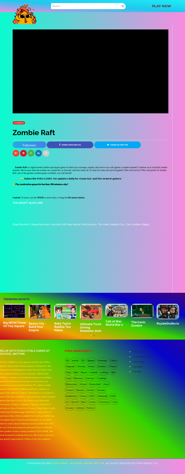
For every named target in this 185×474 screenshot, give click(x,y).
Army (106, 384)
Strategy (102, 360)
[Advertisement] (37, 284)
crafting (104, 372)
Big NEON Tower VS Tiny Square (14, 324)
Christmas (104, 402)
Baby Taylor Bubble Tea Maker (62, 327)
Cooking (101, 378)
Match (84, 372)
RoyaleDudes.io (168, 323)
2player (91, 360)
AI (67, 402)
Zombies (19, 123)
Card (68, 378)
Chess (83, 396)
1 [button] (91, 337)
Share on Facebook (70, 145)
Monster (78, 378)
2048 (112, 396)
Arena (91, 366)
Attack (83, 384)
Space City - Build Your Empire (37, 327)
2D (82, 360)
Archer (90, 390)
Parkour (90, 407)
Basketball (95, 384)
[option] (16, 316)
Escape (69, 407)
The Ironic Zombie (138, 323)
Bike (83, 402)
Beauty (80, 390)
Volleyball (102, 396)
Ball (76, 372)
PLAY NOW (161, 6)
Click (68, 372)
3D (67, 360)
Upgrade (70, 366)
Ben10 (75, 402)
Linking (79, 407)
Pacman (101, 390)
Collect (113, 360)
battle (75, 360)
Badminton (71, 396)
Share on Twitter (117, 145)
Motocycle (71, 384)
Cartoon (90, 378)
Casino (92, 402)
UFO (92, 396)
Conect (70, 390)
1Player (113, 366)
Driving (81, 366)
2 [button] (94, 337)
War (113, 372)
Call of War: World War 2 (114, 323)
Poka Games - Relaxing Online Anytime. (79, 463)
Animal (93, 372)
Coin (114, 402)
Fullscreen (29, 145)
